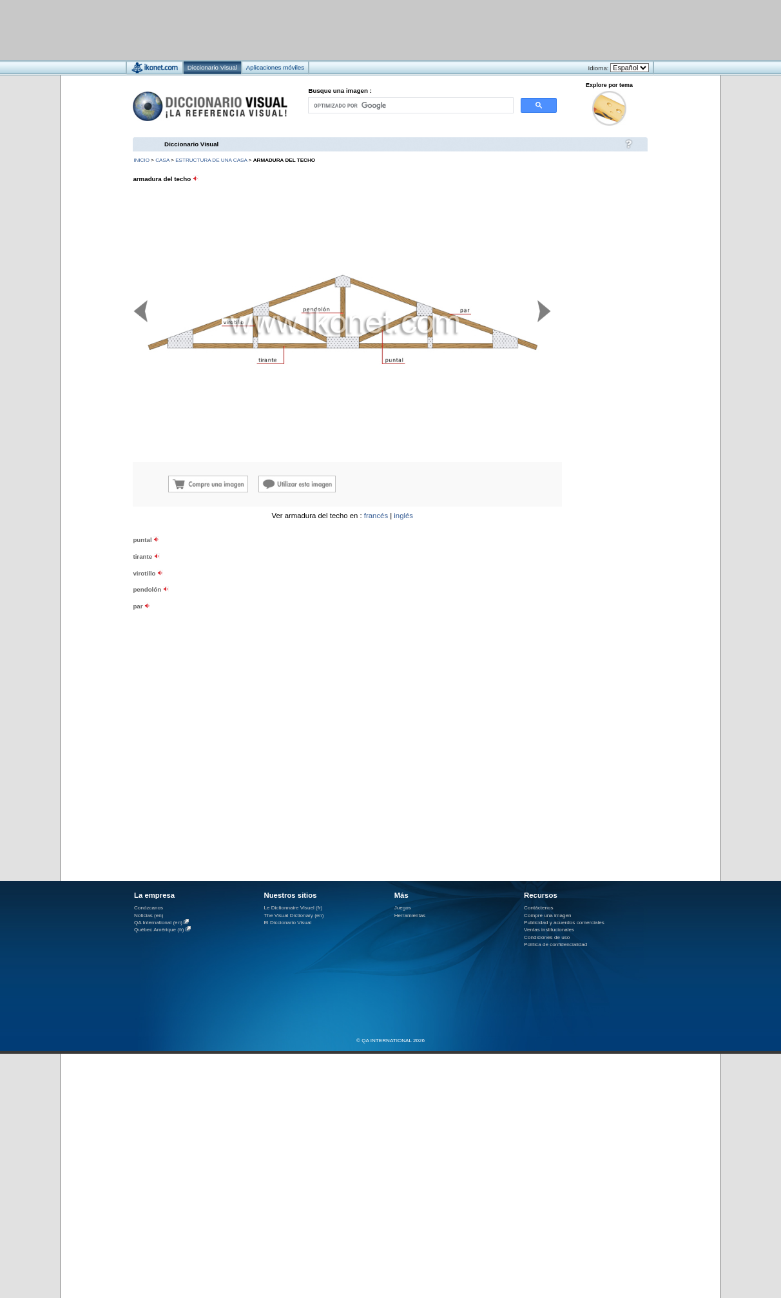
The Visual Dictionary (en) (293, 915)
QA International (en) (158, 922)
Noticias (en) (149, 915)
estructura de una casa (211, 160)
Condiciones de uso (547, 937)
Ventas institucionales (549, 930)
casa (162, 160)
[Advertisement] (352, 29)
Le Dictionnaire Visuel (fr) (293, 908)
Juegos (402, 908)
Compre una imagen (547, 915)
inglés (403, 515)
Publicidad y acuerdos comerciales (564, 922)
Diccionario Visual (191, 144)
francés (376, 515)
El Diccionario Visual (287, 922)
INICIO (141, 160)
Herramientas (410, 915)
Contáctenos (539, 908)
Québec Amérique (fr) (159, 930)
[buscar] (410, 105)
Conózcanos (148, 908)
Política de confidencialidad (555, 944)
